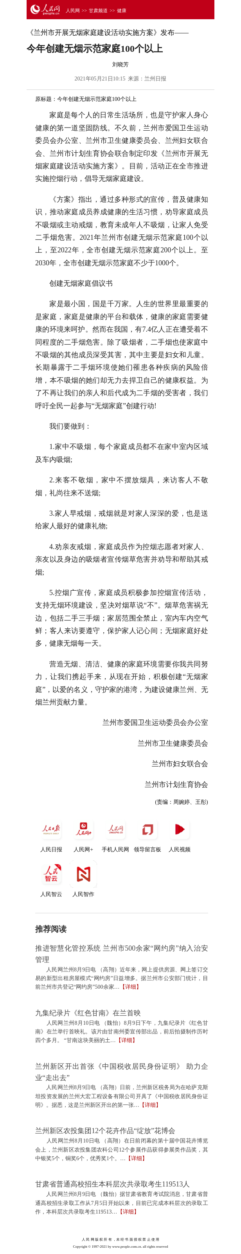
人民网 (73, 10)
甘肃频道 (98, 10)
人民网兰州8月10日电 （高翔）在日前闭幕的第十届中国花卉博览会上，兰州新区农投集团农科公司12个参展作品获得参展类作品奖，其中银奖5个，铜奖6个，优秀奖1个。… (121, 1149)
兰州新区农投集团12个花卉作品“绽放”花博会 (105, 1131)
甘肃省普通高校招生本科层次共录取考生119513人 (112, 1184)
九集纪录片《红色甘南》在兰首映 (88, 1013)
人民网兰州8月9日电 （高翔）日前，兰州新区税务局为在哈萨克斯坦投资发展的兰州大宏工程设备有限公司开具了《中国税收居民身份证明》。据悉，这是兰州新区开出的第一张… (121, 1096)
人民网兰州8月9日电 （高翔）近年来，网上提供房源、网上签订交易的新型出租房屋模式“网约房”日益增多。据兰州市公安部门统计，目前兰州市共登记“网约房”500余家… (121, 978)
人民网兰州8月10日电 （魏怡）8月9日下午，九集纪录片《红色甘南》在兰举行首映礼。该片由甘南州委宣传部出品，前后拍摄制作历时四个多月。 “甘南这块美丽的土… (121, 1032)
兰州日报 (155, 79)
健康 (121, 10)
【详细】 (131, 987)
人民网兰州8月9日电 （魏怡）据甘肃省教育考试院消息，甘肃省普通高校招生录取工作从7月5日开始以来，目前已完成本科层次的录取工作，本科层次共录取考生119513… (121, 1203)
